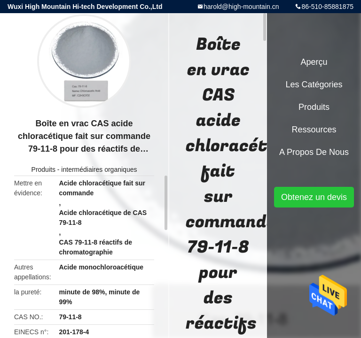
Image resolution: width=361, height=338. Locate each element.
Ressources (313, 129)
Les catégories (313, 84)
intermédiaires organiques (99, 169)
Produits (43, 169)
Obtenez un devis (314, 197)
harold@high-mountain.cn (241, 6)
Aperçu (313, 62)
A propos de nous (314, 152)
